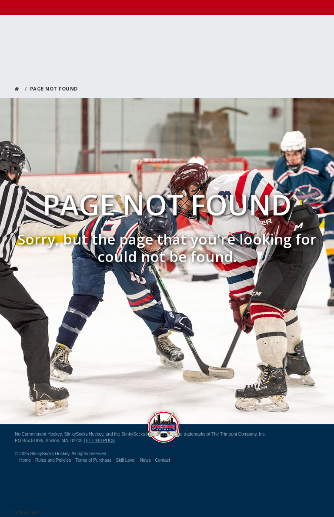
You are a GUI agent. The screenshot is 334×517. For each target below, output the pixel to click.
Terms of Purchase (93, 460)
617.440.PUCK (100, 440)
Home (25, 460)
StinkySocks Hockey (163, 424)
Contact (162, 460)
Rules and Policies (53, 460)
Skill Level (126, 460)
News (145, 460)
